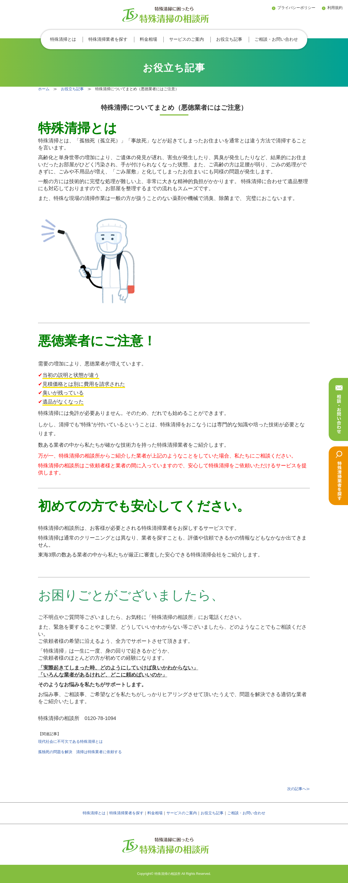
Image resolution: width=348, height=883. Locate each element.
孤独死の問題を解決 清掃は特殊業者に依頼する (80, 752)
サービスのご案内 (186, 39)
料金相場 (148, 39)
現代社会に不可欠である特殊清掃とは (70, 741)
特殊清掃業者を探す (108, 39)
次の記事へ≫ (298, 789)
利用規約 (335, 7)
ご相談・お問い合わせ (276, 39)
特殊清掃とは (63, 39)
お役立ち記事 (229, 39)
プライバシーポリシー (296, 7)
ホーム (43, 89)
